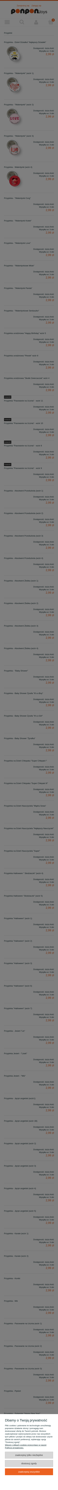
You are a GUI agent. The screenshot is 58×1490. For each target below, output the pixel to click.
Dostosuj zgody (29, 1463)
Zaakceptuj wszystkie (29, 1471)
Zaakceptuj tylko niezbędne (29, 1455)
